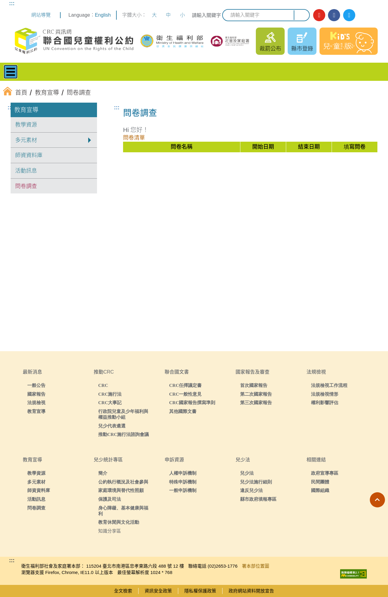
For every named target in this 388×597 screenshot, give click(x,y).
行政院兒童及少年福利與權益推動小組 (123, 414)
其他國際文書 (182, 411)
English (103, 15)
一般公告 (36, 385)
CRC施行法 (110, 394)
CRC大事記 (110, 402)
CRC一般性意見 (185, 394)
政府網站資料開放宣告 (251, 590)
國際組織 (320, 490)
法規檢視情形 (324, 394)
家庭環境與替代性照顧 (121, 490)
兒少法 (247, 473)
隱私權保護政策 (200, 590)
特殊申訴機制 (182, 482)
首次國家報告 (253, 385)
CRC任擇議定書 (185, 385)
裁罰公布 (270, 49)
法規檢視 (36, 402)
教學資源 (26, 125)
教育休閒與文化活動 (118, 522)
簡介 (102, 473)
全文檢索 (123, 590)
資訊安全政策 (158, 590)
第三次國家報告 (256, 402)
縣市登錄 (302, 49)
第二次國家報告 (256, 394)
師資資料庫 (28, 155)
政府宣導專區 (324, 473)
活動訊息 (26, 171)
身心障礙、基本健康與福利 (123, 511)
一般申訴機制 (182, 490)
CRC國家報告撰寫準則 (192, 402)
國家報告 (36, 394)
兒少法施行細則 (256, 482)
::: (12, 3)
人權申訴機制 (182, 473)
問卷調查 (26, 186)
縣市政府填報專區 (258, 499)
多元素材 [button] (26, 140)
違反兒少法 (251, 490)
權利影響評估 (324, 402)
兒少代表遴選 (111, 426)
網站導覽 (41, 15)
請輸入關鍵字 (206, 15)
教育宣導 (26, 110)
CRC (103, 385)
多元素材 (36, 482)
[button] (377, 499)
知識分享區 (109, 530)
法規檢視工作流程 (329, 385)
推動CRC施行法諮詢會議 (123, 434)
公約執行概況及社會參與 (123, 482)
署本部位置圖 (255, 566)
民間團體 (320, 482)
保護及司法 (109, 499)
